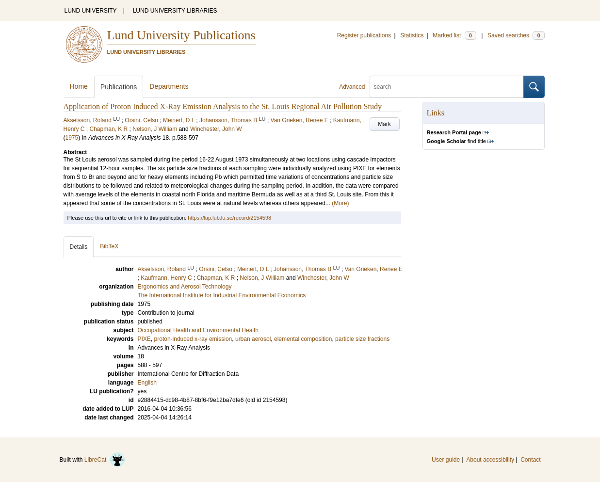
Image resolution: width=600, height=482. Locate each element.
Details (79, 246)
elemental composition (303, 339)
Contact (530, 459)
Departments (168, 86)
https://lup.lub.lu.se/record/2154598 (229, 218)
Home (79, 86)
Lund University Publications (181, 35)
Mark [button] (384, 124)
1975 (72, 137)
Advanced (352, 86)
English (147, 382)
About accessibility (490, 459)
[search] (447, 87)
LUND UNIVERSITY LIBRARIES (175, 10)
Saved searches (516, 35)
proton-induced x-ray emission (193, 339)
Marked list (454, 35)
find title (456, 141)
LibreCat (104, 459)
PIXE (144, 339)
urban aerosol (253, 339)
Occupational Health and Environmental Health (198, 330)
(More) (340, 203)
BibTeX (109, 246)
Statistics (411, 35)
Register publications (364, 35)
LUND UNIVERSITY (91, 10)
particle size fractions (362, 339)
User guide (446, 459)
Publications (118, 87)
